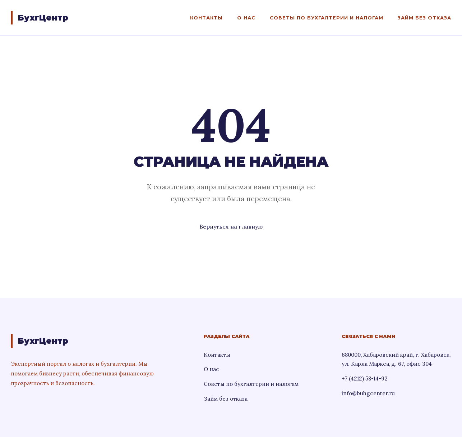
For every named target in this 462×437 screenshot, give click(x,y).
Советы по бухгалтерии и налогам (326, 18)
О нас (246, 18)
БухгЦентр (43, 18)
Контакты (206, 18)
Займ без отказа (424, 18)
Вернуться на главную (231, 226)
